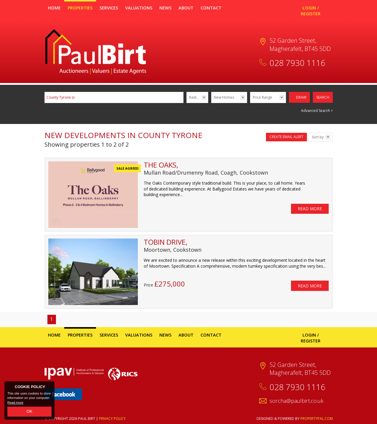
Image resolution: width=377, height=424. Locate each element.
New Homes (224, 97)
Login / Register (310, 10)
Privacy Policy (112, 418)
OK (29, 411)
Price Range (262, 97)
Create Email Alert (286, 136)
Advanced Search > (317, 109)
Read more (15, 402)
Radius (194, 97)
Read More (310, 206)
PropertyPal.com (316, 418)
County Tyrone (61, 97)
